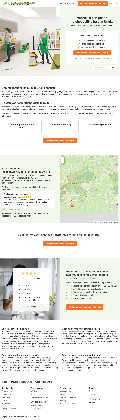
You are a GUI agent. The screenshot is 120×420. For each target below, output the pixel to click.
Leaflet (97, 222)
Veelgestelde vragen (39, 397)
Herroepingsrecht (67, 404)
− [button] (63, 161)
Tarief (72, 3)
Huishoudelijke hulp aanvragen (60, 141)
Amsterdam (7, 391)
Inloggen (113, 3)
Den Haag (6, 397)
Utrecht (5, 401)
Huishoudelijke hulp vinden (92, 3)
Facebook (95, 399)
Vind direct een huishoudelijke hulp (92, 53)
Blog (93, 402)
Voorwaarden (65, 391)
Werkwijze (63, 3)
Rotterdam (6, 394)
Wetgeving (64, 394)
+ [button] (63, 158)
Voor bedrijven (37, 405)
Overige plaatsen (9, 409)
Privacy (63, 401)
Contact (92, 394)
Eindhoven (6, 404)
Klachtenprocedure (68, 397)
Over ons (93, 391)
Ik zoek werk (36, 408)
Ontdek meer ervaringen (12, 209)
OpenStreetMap (105, 222)
